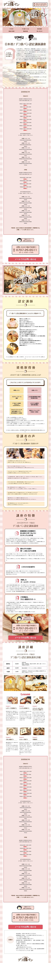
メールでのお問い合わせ (25, 259)
